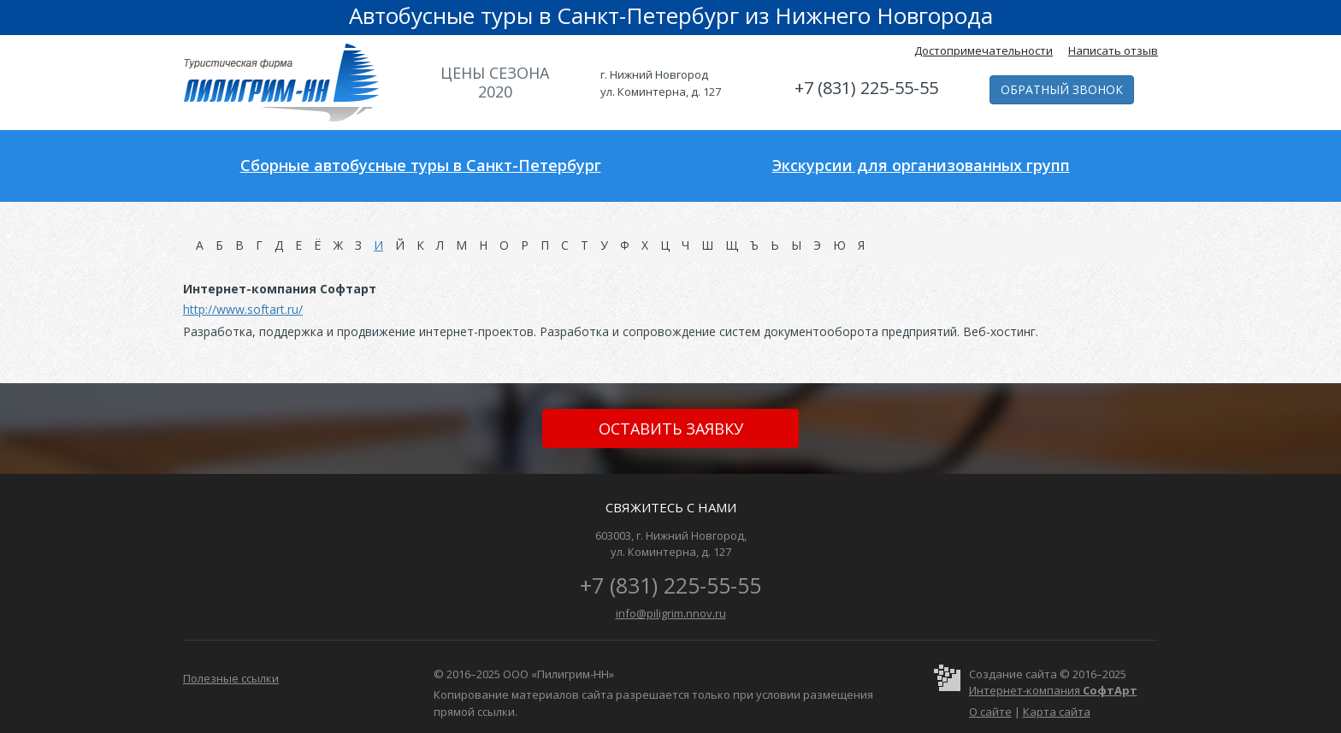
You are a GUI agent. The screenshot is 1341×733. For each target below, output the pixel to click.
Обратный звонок (1062, 89)
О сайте (990, 711)
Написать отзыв (1113, 50)
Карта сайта (1056, 711)
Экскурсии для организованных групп (921, 165)
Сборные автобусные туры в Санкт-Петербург (420, 165)
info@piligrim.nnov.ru (671, 613)
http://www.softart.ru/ (243, 309)
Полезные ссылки (231, 678)
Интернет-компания (1053, 690)
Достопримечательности (983, 50)
